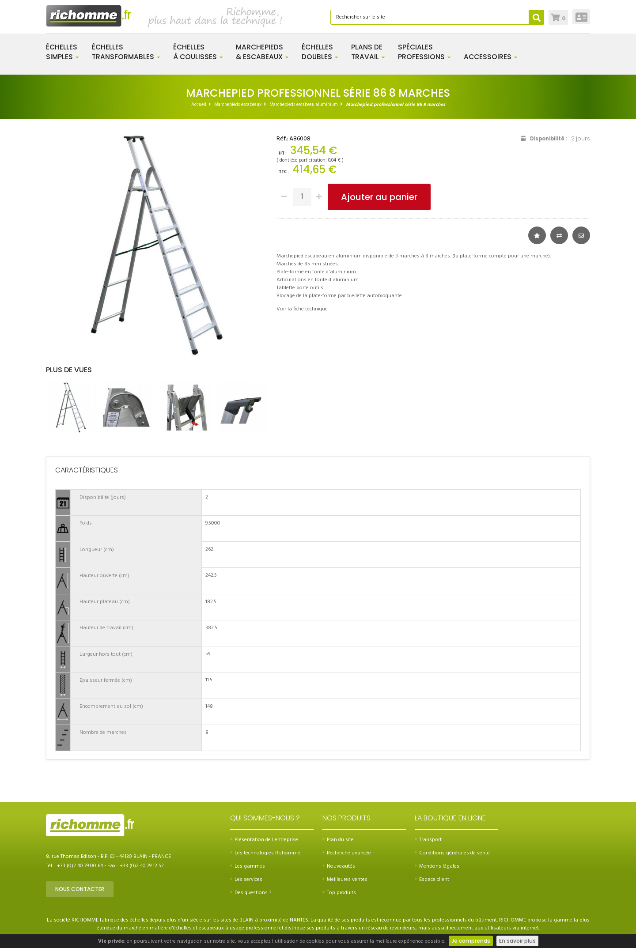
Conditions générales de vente (452, 853)
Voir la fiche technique (302, 309)
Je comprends (470, 940)
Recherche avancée (346, 853)
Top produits (339, 892)
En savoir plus (517, 940)
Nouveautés (338, 866)
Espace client (432, 879)
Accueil (198, 105)
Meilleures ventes (344, 879)
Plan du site (338, 839)
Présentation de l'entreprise (264, 839)
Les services (246, 879)
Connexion (581, 16)
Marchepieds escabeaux (237, 105)
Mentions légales (437, 866)
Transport (428, 839)
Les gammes (247, 866)
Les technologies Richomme (265, 853)
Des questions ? (250, 892)
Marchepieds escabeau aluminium (303, 105)
